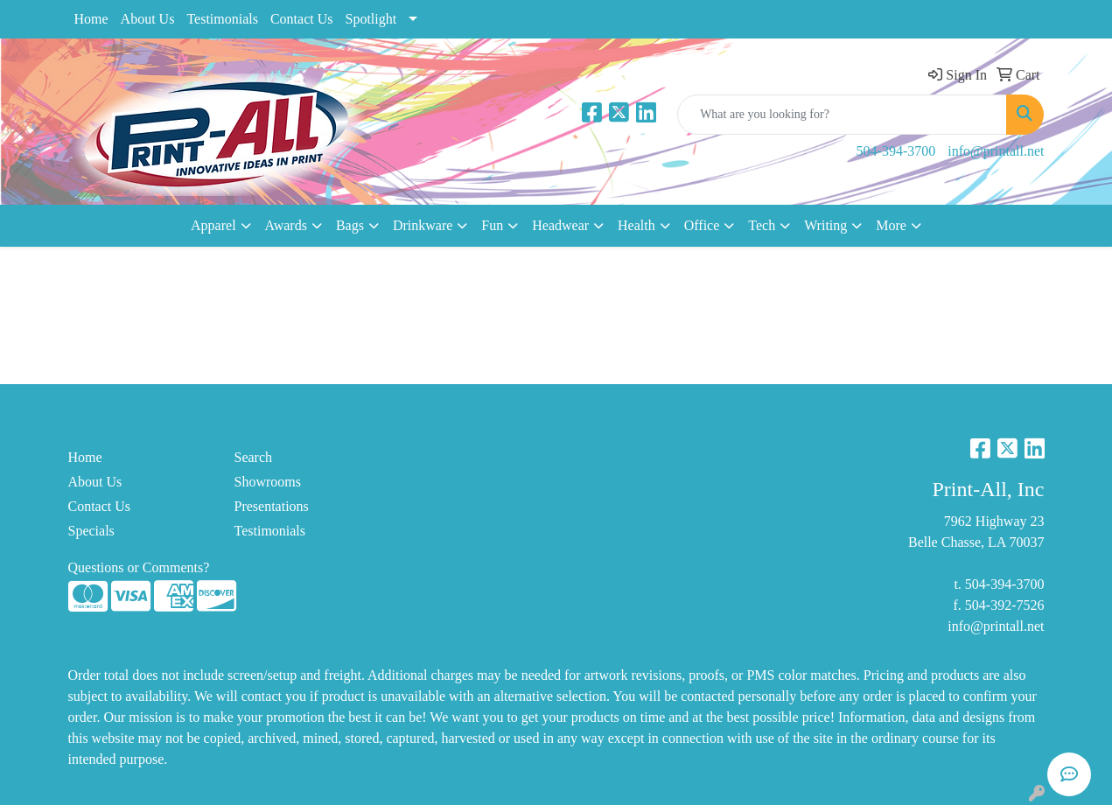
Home (91, 18)
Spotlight (370, 18)
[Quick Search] (842, 114)
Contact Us (301, 18)
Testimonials (222, 18)
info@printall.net (996, 151)
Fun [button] (492, 225)
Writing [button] (825, 225)
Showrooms (267, 481)
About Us (148, 18)
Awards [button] (286, 225)
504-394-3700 (896, 151)
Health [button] (636, 225)
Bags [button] (350, 225)
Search (253, 457)
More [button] (891, 225)
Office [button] (702, 225)
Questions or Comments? (139, 567)
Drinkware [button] (422, 225)
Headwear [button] (560, 225)
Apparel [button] (213, 225)
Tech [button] (761, 225)
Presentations (271, 506)
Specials (91, 530)
